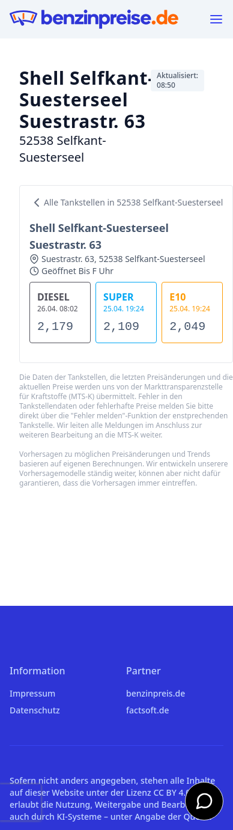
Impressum (32, 693)
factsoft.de (147, 710)
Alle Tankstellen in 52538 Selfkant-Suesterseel (126, 202)
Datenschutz (35, 710)
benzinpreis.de (155, 693)
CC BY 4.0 (171, 792)
